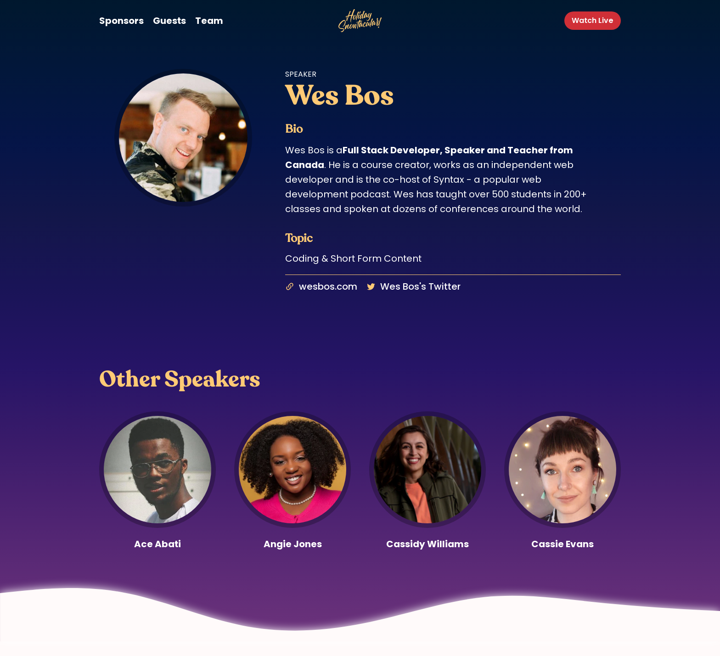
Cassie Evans (562, 544)
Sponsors (121, 20)
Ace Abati (157, 544)
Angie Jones (293, 544)
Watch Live (592, 20)
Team (209, 20)
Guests (169, 20)
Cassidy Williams (427, 544)
